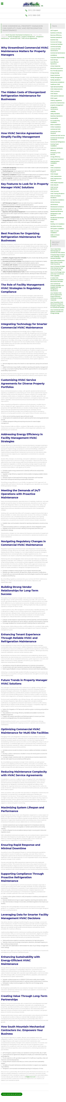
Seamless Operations (56, 116)
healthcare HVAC (55, 84)
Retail (52, 221)
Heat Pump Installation (57, 159)
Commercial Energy (56, 42)
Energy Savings (54, 73)
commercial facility (55, 46)
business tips (54, 39)
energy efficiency (55, 156)
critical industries (55, 66)
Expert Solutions (55, 75)
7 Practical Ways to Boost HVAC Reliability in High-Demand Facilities (57, 256)
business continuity (56, 33)
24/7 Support (54, 30)
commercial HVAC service (57, 135)
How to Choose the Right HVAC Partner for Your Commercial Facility (57, 268)
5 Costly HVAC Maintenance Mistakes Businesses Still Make (56, 279)
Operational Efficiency (56, 211)
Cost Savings (54, 59)
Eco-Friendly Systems (56, 70)
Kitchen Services (55, 202)
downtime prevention (56, 68)
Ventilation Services (56, 226)
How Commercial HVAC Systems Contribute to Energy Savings (57, 311)
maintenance (54, 204)
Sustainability (54, 118)
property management (28, 36)
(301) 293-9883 (34, 10)
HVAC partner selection (57, 96)
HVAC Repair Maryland (56, 182)
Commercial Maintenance (57, 53)
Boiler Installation (55, 124)
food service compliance (57, 82)
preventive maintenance (57, 103)
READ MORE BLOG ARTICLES (12, 1094)
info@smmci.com (30, 1077)
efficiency (53, 150)
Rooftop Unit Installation (57, 224)
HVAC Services (54, 191)
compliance (53, 55)
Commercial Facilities (56, 44)
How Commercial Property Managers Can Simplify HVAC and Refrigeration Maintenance (57, 287)
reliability (53, 111)
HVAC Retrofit (54, 185)
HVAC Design (54, 174)
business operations (56, 37)
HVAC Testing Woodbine (57, 193)
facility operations (55, 80)
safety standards (55, 113)
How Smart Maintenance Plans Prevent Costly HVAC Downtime (57, 262)
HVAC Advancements (56, 89)
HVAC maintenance (55, 176)
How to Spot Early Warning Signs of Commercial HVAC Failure (57, 250)
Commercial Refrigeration (57, 142)
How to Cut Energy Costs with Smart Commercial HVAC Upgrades (57, 273)
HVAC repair (53, 98)
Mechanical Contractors (57, 206)
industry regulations (56, 100)
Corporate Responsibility (57, 57)
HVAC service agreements (29, 38)
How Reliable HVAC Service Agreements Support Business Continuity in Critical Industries (56, 296)
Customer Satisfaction (56, 148)
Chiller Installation (55, 127)
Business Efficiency (56, 35)
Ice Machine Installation (57, 200)
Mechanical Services (56, 209)
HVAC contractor (55, 91)
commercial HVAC (15, 38)
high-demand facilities (56, 86)
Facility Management (14, 36)
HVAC (52, 165)
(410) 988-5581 (34, 15)
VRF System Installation (57, 228)
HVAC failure (53, 93)
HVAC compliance (55, 167)
